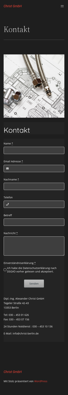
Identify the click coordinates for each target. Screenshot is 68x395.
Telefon (8, 197)
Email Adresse (13, 161)
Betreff (8, 215)
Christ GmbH (13, 6)
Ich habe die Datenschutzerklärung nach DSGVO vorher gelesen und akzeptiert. (32, 269)
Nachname (11, 179)
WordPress (40, 381)
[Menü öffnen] (62, 6)
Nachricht (11, 233)
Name (8, 143)
